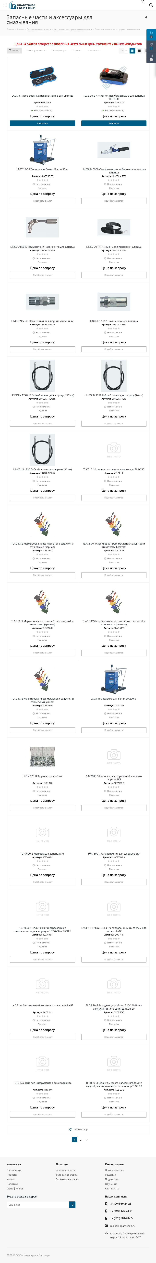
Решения (110, 1174)
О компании (14, 1170)
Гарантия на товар (67, 1179)
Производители (114, 1170)
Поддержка (112, 1179)
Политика (12, 1183)
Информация (114, 1164)
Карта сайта (112, 1188)
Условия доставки (67, 1174)
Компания (14, 1164)
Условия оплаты (65, 1170)
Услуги (11, 1179)
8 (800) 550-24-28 (120, 1203)
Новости (12, 1174)
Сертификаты (15, 1188)
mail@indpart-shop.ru (122, 1225)
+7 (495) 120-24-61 (121, 1211)
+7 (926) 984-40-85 (121, 1218)
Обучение (111, 1183)
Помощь (62, 1164)
